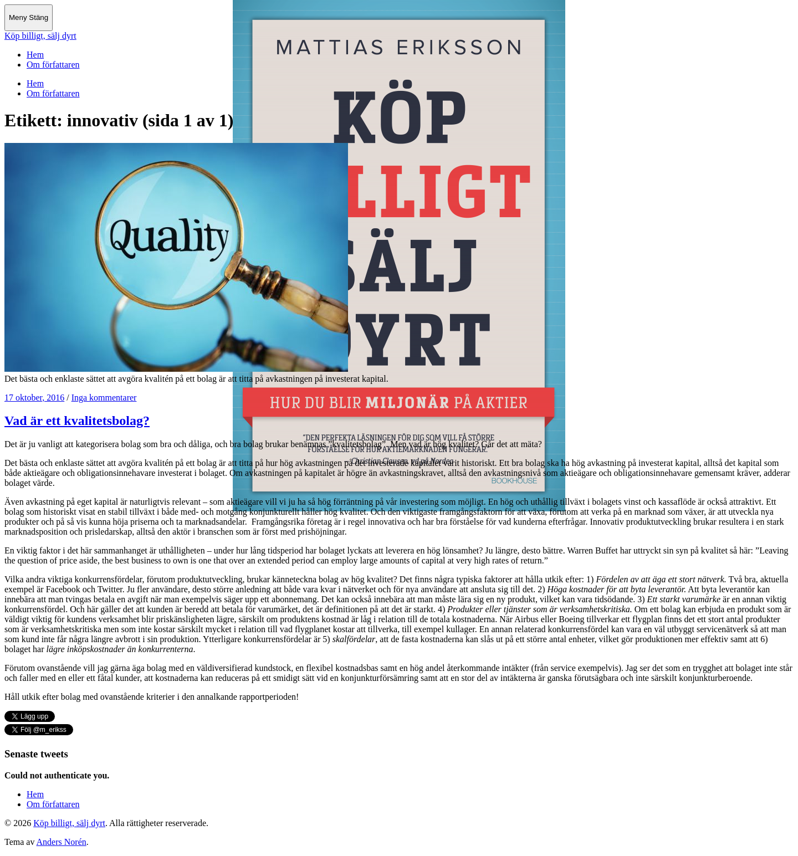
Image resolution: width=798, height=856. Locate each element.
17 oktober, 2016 (34, 397)
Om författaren (53, 64)
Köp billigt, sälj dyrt (40, 35)
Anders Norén (61, 842)
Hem (35, 54)
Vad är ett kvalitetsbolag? (77, 420)
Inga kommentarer (104, 397)
